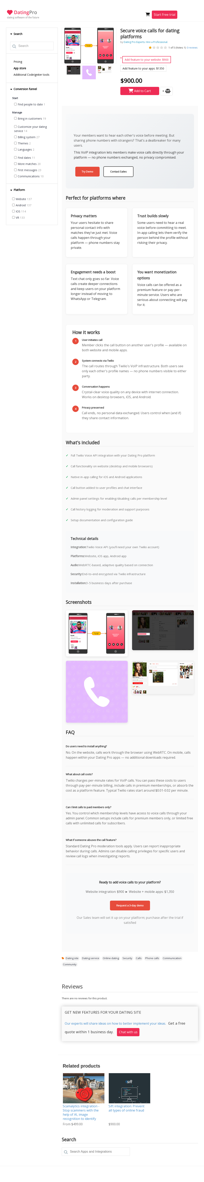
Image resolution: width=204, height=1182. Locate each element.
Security (127, 958)
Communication (172, 958)
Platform (17, 190)
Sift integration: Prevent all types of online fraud (126, 1108)
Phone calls (152, 958)
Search (16, 34)
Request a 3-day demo (130, 905)
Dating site (72, 958)
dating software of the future (23, 17)
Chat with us (128, 1032)
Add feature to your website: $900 (147, 60)
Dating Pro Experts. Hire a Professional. (146, 42)
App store (20, 68)
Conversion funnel (23, 89)
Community (69, 964)
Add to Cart (139, 91)
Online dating (111, 958)
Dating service (90, 958)
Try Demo (87, 171)
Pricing (18, 62)
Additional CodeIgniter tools (31, 74)
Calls (139, 958)
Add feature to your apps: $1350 (143, 68)
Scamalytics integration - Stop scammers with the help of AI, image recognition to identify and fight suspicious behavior (81, 1116)
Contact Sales (118, 171)
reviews (192, 47)
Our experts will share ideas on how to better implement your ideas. (115, 1023)
